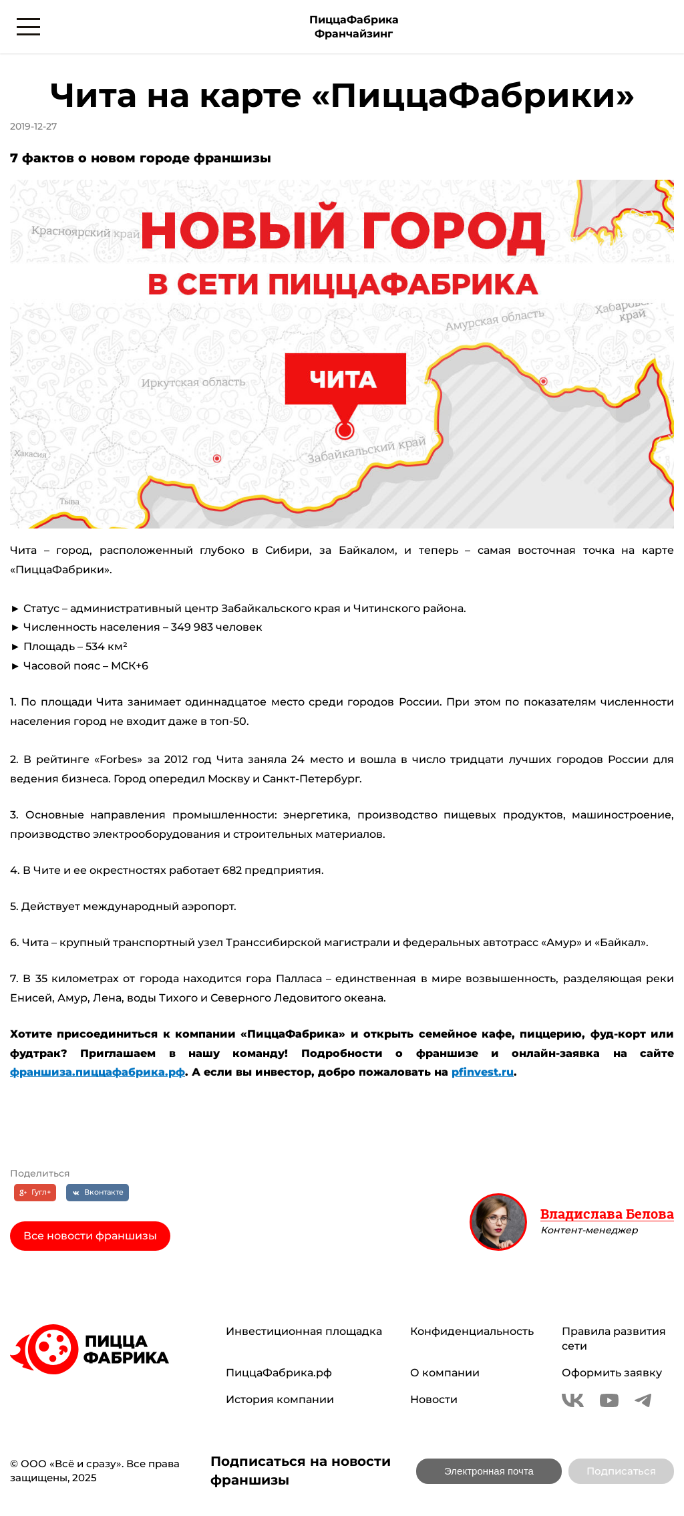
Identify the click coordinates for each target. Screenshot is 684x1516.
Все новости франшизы (90, 1235)
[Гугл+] (35, 1192)
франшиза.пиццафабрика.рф (97, 1072)
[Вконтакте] (97, 1192)
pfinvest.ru (483, 1072)
